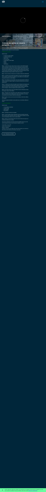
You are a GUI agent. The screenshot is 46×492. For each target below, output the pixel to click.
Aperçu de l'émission (6, 36)
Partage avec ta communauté (37, 36)
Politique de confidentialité (32, 490)
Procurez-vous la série (18, 36)
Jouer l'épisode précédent (8, 133)
